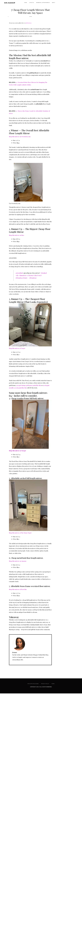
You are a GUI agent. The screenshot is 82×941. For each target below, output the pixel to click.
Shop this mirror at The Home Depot (20, 533)
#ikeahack (43, 273)
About (53, 2)
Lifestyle (31, 2)
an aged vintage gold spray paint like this (28, 385)
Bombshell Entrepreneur (43, 2)
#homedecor (23, 275)
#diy (17, 275)
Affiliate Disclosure (33, 683)
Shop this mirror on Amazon (17, 561)
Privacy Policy (45, 683)
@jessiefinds (19, 273)
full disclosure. (29, 23)
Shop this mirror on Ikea (16, 235)
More (53, 683)
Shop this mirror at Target (17, 348)
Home (25, 2)
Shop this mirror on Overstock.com (19, 136)
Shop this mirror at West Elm (18, 589)
